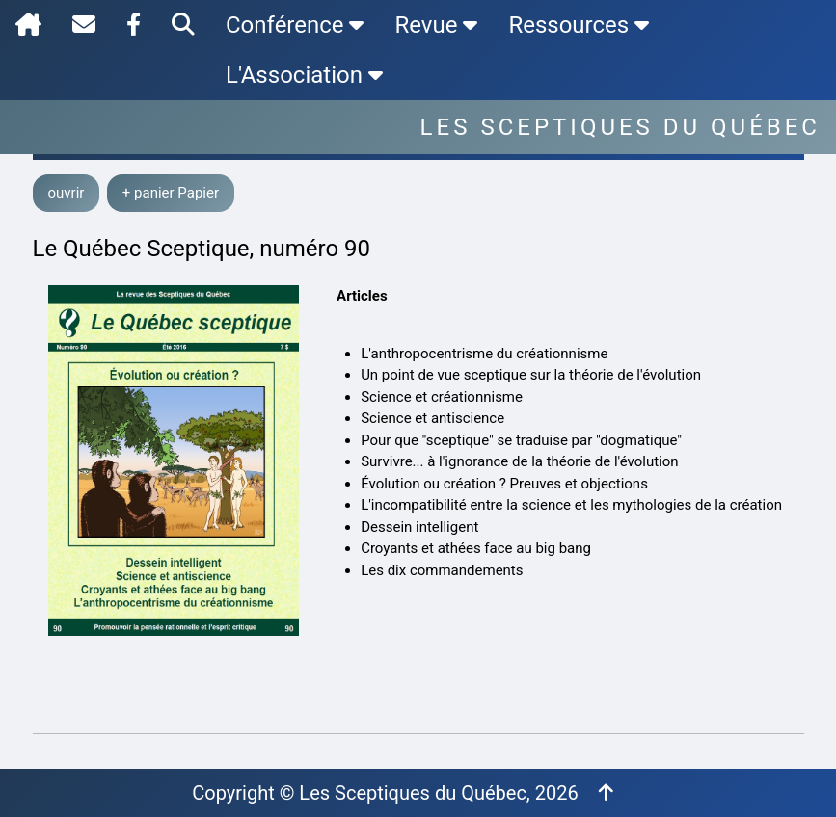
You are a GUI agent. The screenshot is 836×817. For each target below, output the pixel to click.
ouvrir (66, 192)
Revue (435, 25)
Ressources (578, 25)
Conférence (295, 25)
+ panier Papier (170, 192)
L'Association (304, 75)
